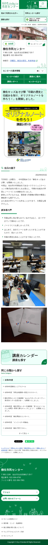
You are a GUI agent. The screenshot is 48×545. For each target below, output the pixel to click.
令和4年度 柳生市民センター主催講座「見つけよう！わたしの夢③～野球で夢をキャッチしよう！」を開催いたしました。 (25, 408)
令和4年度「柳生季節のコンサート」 (18, 416)
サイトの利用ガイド (10, 519)
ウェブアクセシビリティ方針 (13, 532)
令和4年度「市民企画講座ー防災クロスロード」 (22, 392)
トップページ (5, 448)
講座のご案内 (34, 77)
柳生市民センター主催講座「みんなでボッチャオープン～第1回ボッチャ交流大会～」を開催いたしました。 (25, 399)
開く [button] (38, 71)
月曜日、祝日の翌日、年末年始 (22, 61)
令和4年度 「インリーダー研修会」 (17, 422)
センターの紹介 (12, 77)
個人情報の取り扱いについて (13, 527)
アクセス (6, 492)
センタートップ (36, 44)
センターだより (35, 82)
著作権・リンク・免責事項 (12, 523)
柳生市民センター (29, 448)
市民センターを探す (17, 448)
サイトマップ (8, 536)
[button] (43, 4)
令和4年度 (9, 380)
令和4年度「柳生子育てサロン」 (16, 428)
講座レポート (12, 82)
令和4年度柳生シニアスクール (15, 386)
